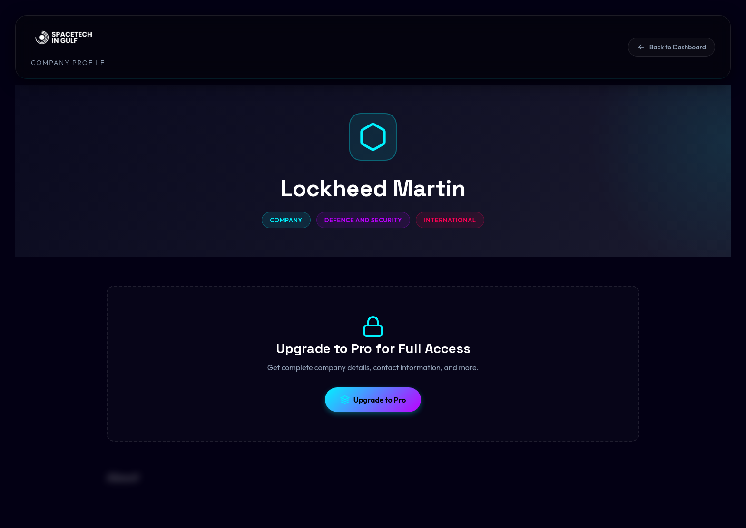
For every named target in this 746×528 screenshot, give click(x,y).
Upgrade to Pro (373, 399)
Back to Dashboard (671, 47)
